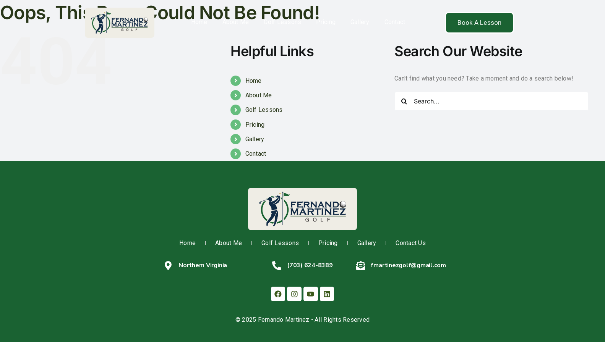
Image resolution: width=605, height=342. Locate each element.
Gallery (360, 22)
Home (199, 22)
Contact (394, 22)
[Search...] (491, 101)
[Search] (404, 101)
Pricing (326, 22)
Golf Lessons (282, 22)
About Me (235, 22)
